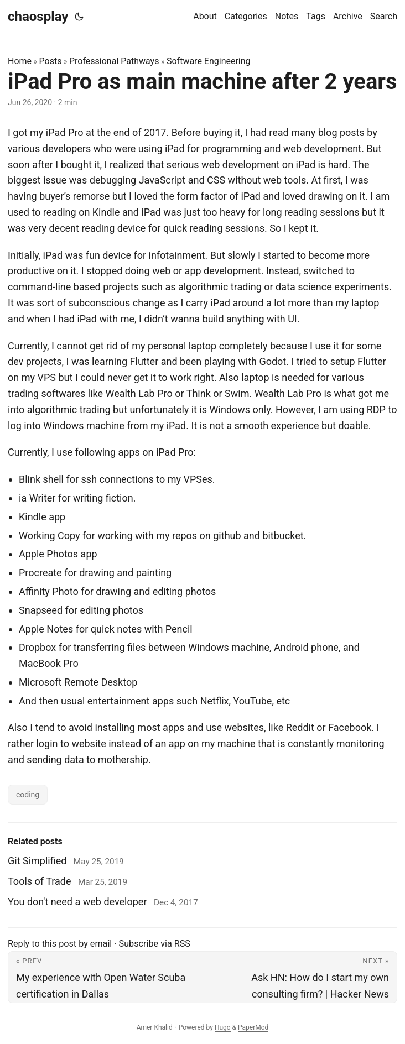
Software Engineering (209, 61)
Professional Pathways (114, 61)
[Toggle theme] (79, 16)
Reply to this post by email (60, 943)
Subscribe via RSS (154, 943)
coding (27, 794)
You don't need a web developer (77, 901)
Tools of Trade (39, 881)
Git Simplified (37, 860)
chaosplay (38, 16)
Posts (50, 61)
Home (20, 61)
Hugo (223, 1027)
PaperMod (253, 1027)
